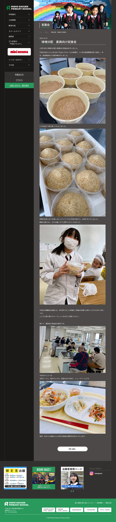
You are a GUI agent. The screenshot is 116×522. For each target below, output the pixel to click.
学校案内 (12, 14)
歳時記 (11, 36)
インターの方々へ (16, 59)
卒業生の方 (19, 74)
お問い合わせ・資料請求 (19, 85)
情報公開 (108, 503)
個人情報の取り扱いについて (84, 503)
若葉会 (46, 32)
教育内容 (12, 25)
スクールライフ (15, 31)
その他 (11, 65)
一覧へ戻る (71, 449)
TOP (41, 32)
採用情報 (100, 503)
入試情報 (12, 20)
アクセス (19, 80)
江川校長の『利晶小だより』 (16, 42)
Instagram (95, 473)
